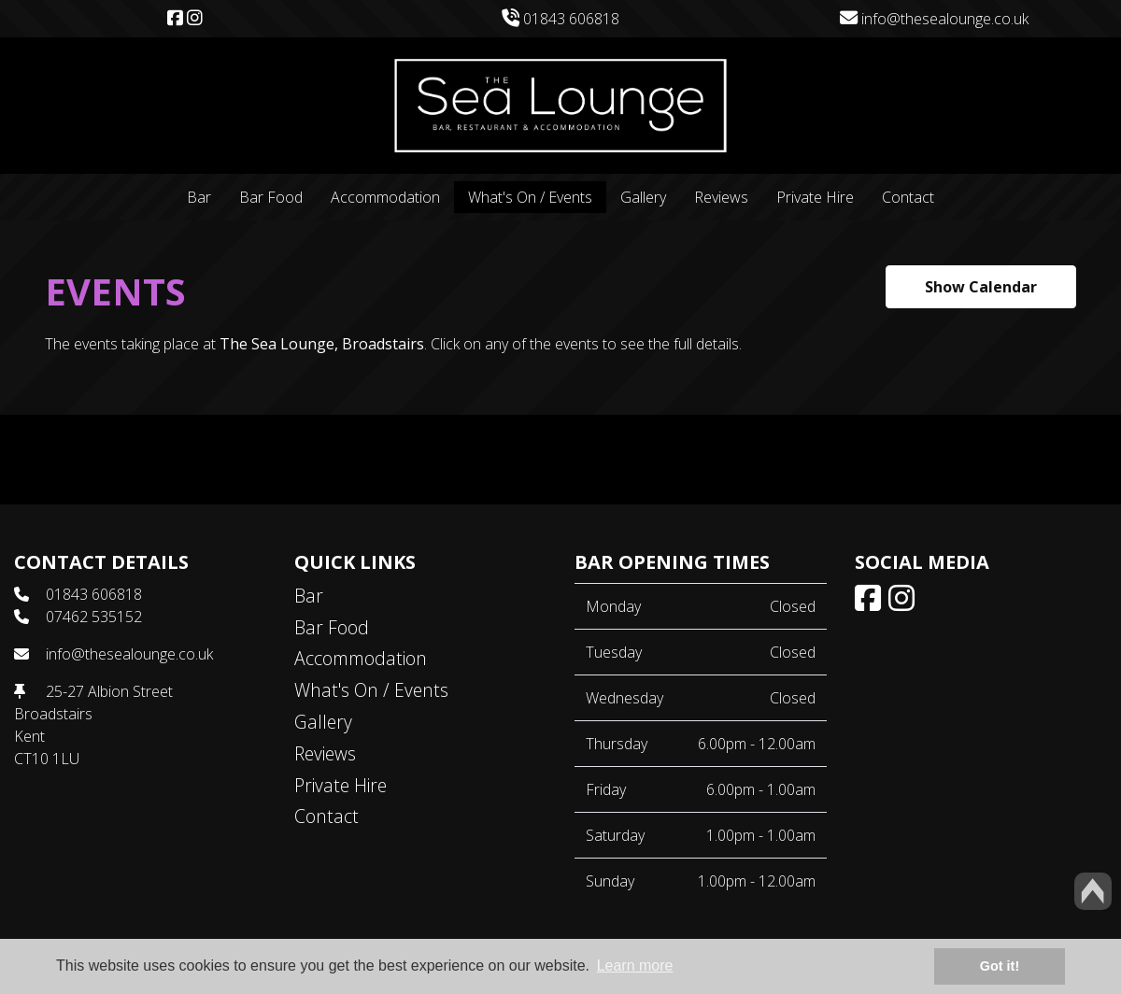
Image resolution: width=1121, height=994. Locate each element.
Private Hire (815, 197)
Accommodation (385, 197)
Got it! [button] (999, 965)
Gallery (643, 197)
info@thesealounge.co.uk (934, 18)
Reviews (721, 197)
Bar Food (271, 197)
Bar (199, 197)
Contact (908, 197)
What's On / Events (530, 197)
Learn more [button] (635, 965)
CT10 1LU (46, 758)
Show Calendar (981, 287)
